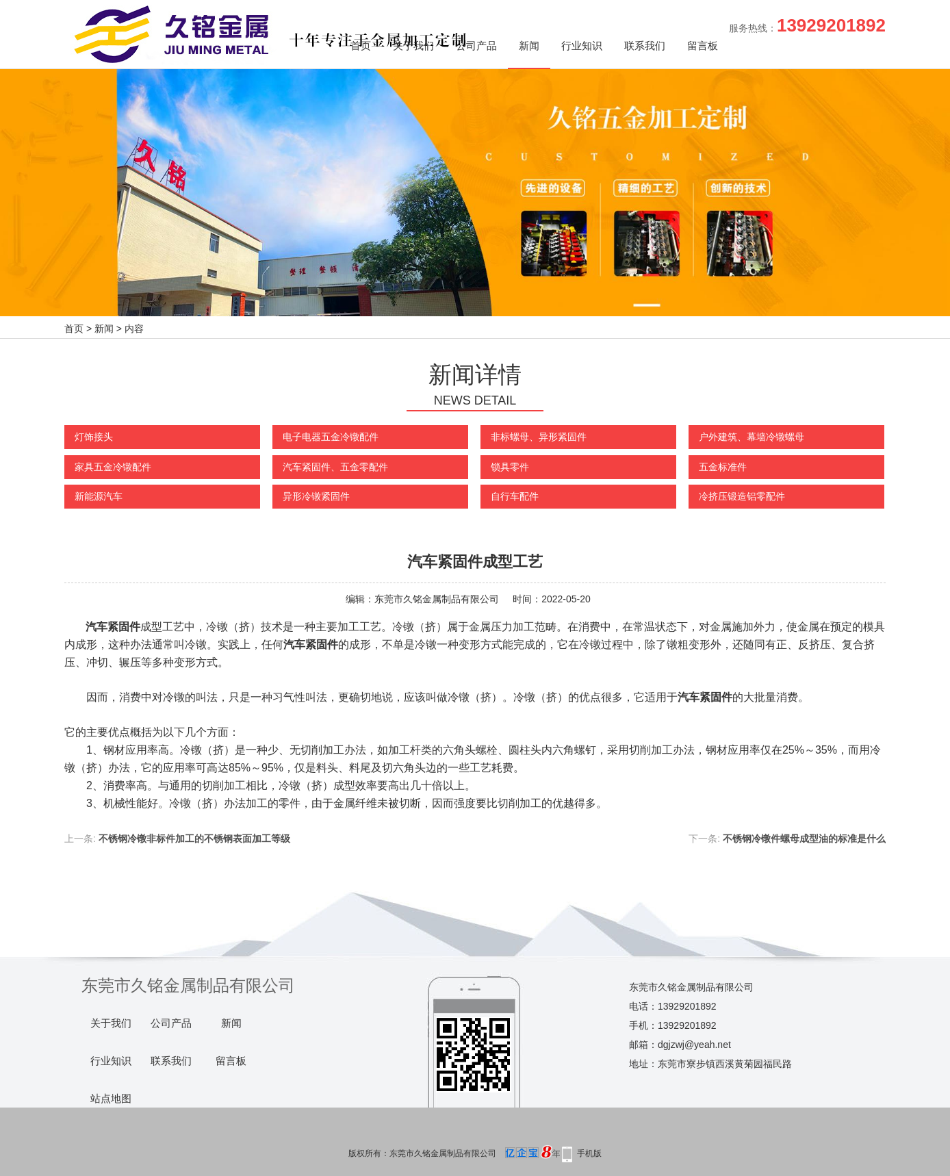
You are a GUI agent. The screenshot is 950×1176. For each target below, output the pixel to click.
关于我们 (413, 45)
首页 (360, 45)
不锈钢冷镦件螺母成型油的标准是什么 (804, 838)
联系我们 (644, 45)
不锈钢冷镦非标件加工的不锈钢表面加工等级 (194, 838)
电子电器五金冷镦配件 (330, 436)
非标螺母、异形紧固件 (539, 436)
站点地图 (110, 1098)
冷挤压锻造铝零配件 (742, 496)
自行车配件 (515, 496)
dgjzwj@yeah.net (694, 1044)
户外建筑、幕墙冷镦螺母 (751, 436)
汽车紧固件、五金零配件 (335, 466)
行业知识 (581, 45)
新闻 (529, 45)
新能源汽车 (99, 496)
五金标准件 (723, 466)
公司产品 (476, 45)
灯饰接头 (94, 436)
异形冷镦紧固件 (316, 496)
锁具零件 (510, 466)
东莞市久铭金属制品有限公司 (436, 598)
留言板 (702, 45)
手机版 (589, 1153)
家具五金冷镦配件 (113, 466)
